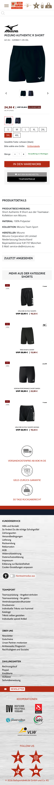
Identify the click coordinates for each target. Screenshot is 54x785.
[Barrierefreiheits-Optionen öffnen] (5, 575)
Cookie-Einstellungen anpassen (17, 567)
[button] (6, 5)
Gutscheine (7, 639)
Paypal (5, 670)
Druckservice (8, 605)
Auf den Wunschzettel (27, 174)
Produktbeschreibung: (16, 208)
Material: (7, 221)
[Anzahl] (19, 154)
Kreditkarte (7, 673)
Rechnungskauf (9, 666)
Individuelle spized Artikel (14, 618)
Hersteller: (9, 232)
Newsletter (7, 635)
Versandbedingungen (12, 536)
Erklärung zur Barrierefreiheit (16, 564)
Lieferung (6, 539)
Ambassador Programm (13, 646)
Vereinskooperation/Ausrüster (16, 601)
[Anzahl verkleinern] (15, 154)
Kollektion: (9, 227)
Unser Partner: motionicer (14, 642)
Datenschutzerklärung (12, 557)
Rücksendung (8, 543)
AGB (4, 550)
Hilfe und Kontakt (10, 526)
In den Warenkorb (27, 164)
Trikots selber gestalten (13, 615)
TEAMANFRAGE (27, 179)
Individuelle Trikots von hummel (17, 608)
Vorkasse (6, 676)
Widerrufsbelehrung (11, 553)
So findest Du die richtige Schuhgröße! (20, 529)
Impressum (7, 560)
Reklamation (8, 546)
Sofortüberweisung (11, 680)
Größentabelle (33, 146)
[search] (27, 13)
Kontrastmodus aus (25, 575)
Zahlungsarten (9, 533)
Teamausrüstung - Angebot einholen (20, 594)
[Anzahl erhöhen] (23, 154)
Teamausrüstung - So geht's (15, 598)
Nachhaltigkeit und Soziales (15, 649)
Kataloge (6, 612)
